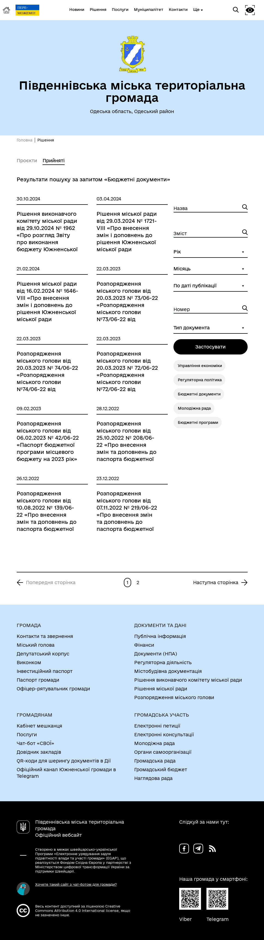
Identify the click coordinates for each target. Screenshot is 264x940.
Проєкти (27, 160)
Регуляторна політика (200, 380)
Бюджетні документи (199, 394)
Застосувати (210, 346)
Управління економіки (200, 365)
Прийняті (54, 160)
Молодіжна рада (194, 408)
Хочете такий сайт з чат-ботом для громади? (76, 884)
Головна (24, 140)
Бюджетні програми (198, 422)
